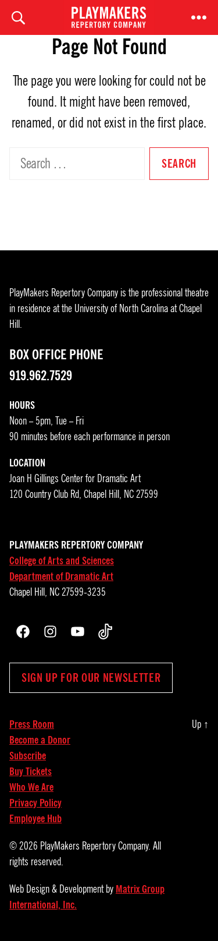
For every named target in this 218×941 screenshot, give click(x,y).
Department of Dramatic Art (61, 576)
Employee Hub (35, 819)
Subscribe (27, 756)
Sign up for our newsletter (91, 677)
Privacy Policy (35, 803)
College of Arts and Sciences (61, 561)
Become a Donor (39, 740)
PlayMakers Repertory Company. (95, 846)
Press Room (31, 724)
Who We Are (31, 787)
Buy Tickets (30, 772)
